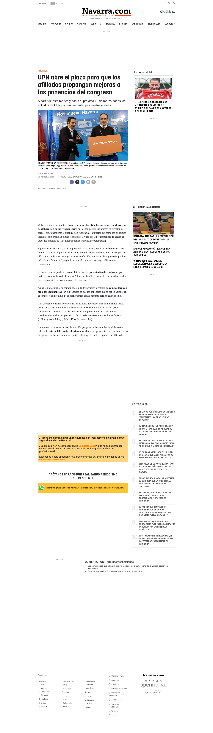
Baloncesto (67, 703)
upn (44, 188)
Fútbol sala (90, 685)
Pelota (65, 706)
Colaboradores (68, 681)
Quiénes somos (117, 676)
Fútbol (65, 700)
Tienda (114, 715)
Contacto (115, 680)
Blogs (65, 685)
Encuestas (67, 688)
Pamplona (56, 23)
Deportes (96, 23)
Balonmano (90, 681)
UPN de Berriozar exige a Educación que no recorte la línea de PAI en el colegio (150, 264)
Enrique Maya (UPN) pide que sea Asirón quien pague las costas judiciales (151, 252)
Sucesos (44, 688)
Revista (123, 23)
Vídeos (88, 707)
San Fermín (137, 23)
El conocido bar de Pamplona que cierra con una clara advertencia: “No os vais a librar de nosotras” (156, 443)
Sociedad (44, 695)
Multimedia (154, 23)
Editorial (44, 706)
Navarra (42, 23)
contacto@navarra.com (52, 459)
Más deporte (90, 688)
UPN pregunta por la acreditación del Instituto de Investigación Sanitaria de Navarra (153, 240)
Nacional (110, 23)
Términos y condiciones (119, 561)
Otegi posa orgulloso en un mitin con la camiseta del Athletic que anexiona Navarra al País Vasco (156, 455)
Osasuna (81, 23)
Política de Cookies (119, 688)
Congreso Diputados (56, 188)
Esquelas (170, 23)
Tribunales (45, 692)
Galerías (89, 704)
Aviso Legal (116, 700)
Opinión (69, 23)
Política (43, 685)
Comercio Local (87, 445)
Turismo (114, 711)
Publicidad (115, 684)
